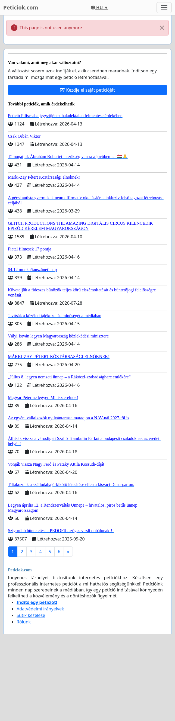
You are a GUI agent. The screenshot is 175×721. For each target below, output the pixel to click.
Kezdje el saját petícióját (87, 90)
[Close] (161, 27)
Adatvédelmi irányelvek (40, 609)
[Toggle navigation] (164, 7)
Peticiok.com (20, 7)
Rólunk (24, 622)
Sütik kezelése (31, 615)
